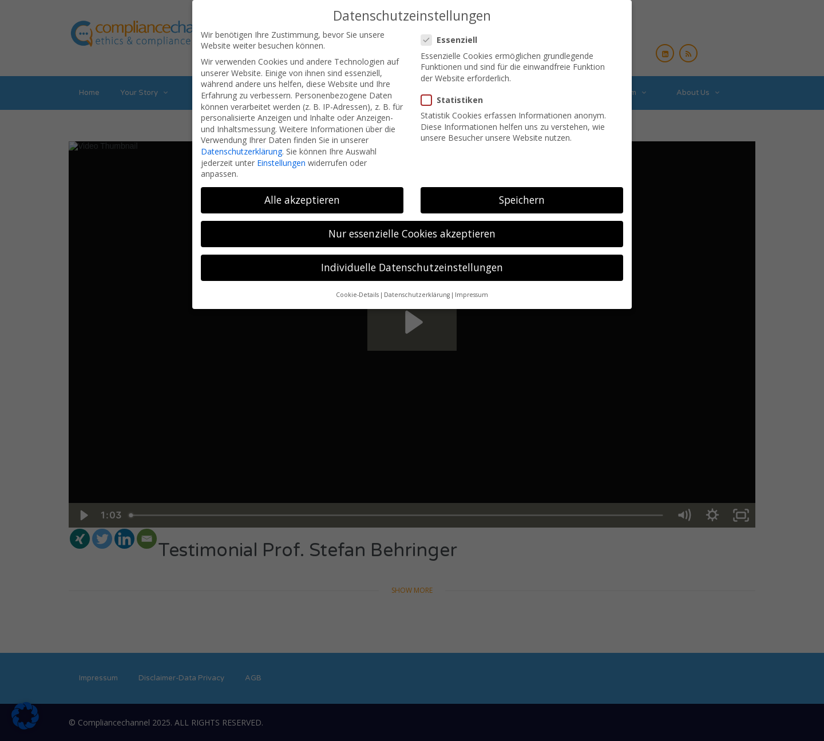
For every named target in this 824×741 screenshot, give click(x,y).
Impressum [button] (471, 295)
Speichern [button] (522, 200)
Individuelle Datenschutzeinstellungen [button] (412, 267)
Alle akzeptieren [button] (302, 200)
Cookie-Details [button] (357, 295)
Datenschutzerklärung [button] (417, 295)
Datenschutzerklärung (241, 151)
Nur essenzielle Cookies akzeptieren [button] (412, 233)
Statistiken (455, 99)
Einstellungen (281, 162)
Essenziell (453, 39)
